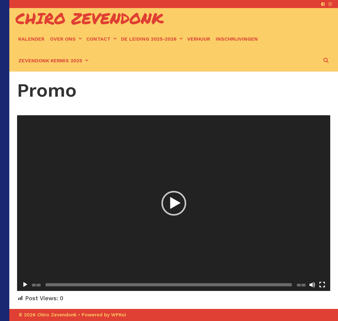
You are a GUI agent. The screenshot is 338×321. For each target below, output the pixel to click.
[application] (173, 203)
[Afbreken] (312, 285)
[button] (173, 203)
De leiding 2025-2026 (152, 39)
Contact (102, 39)
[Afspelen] (25, 285)
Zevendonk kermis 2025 (54, 61)
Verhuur (198, 39)
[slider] (169, 284)
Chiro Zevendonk (90, 18)
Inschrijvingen (237, 39)
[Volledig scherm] (322, 285)
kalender (31, 39)
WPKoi (118, 315)
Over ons (66, 39)
